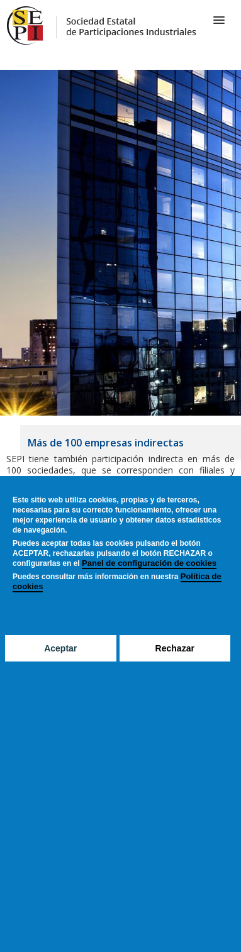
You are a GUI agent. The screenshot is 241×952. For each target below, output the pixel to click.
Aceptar (60, 648)
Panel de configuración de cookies (149, 563)
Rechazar (174, 648)
